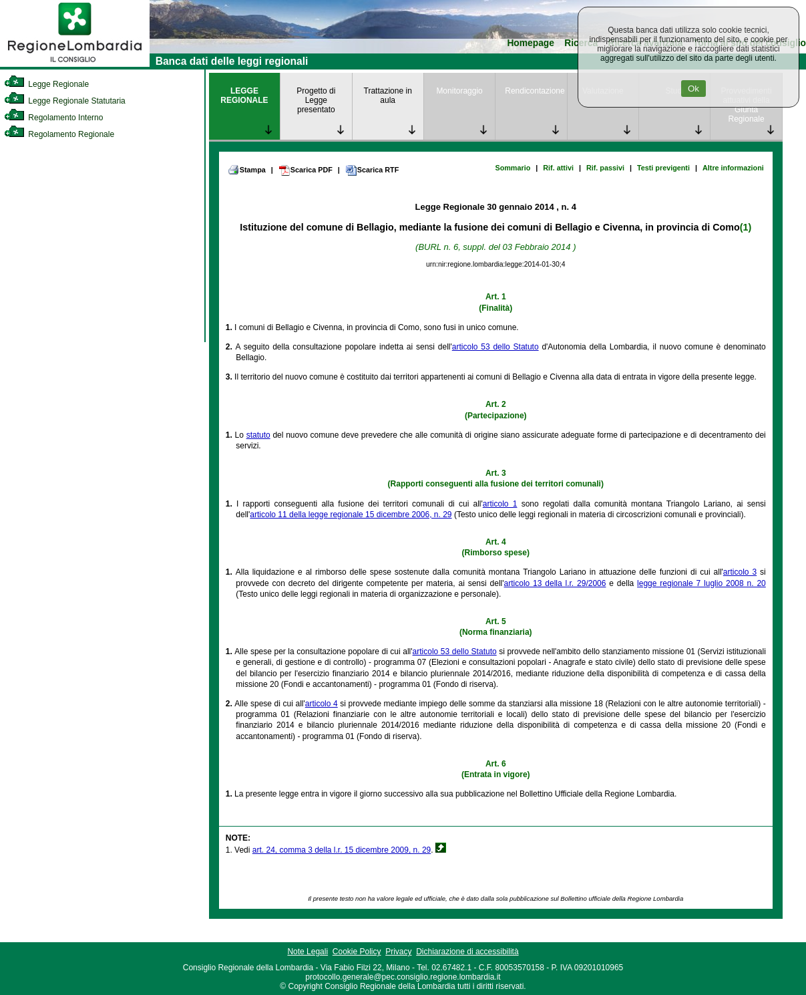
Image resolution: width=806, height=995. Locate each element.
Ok (693, 89)
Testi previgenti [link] (663, 168)
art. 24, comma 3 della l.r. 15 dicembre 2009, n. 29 (341, 850)
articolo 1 (500, 504)
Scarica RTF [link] (372, 170)
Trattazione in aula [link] (388, 95)
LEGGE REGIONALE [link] (244, 95)
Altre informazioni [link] (733, 168)
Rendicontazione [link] (534, 91)
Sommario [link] (512, 168)
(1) (745, 227)
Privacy (398, 951)
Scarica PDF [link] (305, 170)
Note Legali (307, 951)
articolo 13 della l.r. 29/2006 (555, 583)
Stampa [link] (247, 170)
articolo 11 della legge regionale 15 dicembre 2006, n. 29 (350, 514)
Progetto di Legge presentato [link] (315, 100)
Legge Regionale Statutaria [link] (65, 101)
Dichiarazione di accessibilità (467, 951)
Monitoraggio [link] (459, 91)
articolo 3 (740, 572)
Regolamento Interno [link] (53, 117)
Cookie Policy (357, 951)
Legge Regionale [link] (46, 84)
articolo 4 (321, 703)
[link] (75, 64)
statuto (258, 435)
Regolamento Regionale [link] (59, 134)
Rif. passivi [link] (605, 168)
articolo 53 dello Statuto (495, 346)
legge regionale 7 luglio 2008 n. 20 (701, 583)
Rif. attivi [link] (558, 168)
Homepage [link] (530, 43)
